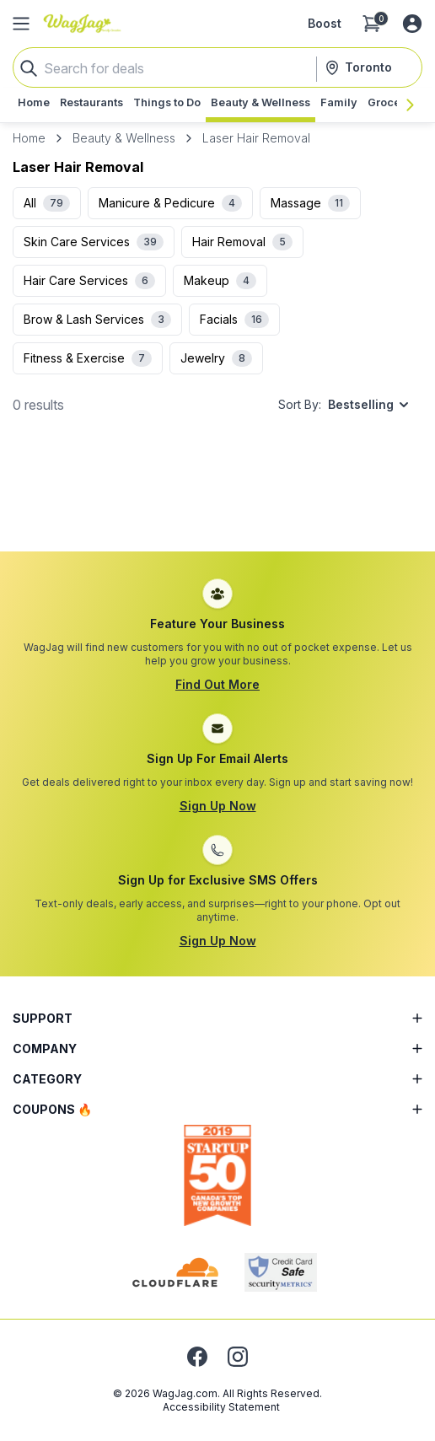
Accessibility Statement (221, 1407)
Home (29, 138)
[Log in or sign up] (412, 23)
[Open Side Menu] (21, 23)
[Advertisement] (217, 500)
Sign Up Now (218, 805)
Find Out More (217, 684)
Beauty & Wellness (123, 138)
